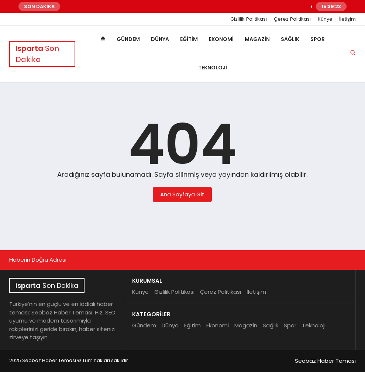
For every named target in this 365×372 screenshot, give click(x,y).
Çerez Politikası (292, 19)
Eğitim (189, 39)
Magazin (257, 39)
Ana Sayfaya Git (182, 194)
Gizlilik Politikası (248, 19)
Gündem (128, 39)
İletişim (347, 19)
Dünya (160, 39)
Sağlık (290, 39)
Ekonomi (221, 39)
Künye (325, 19)
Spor (317, 39)
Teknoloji (212, 67)
